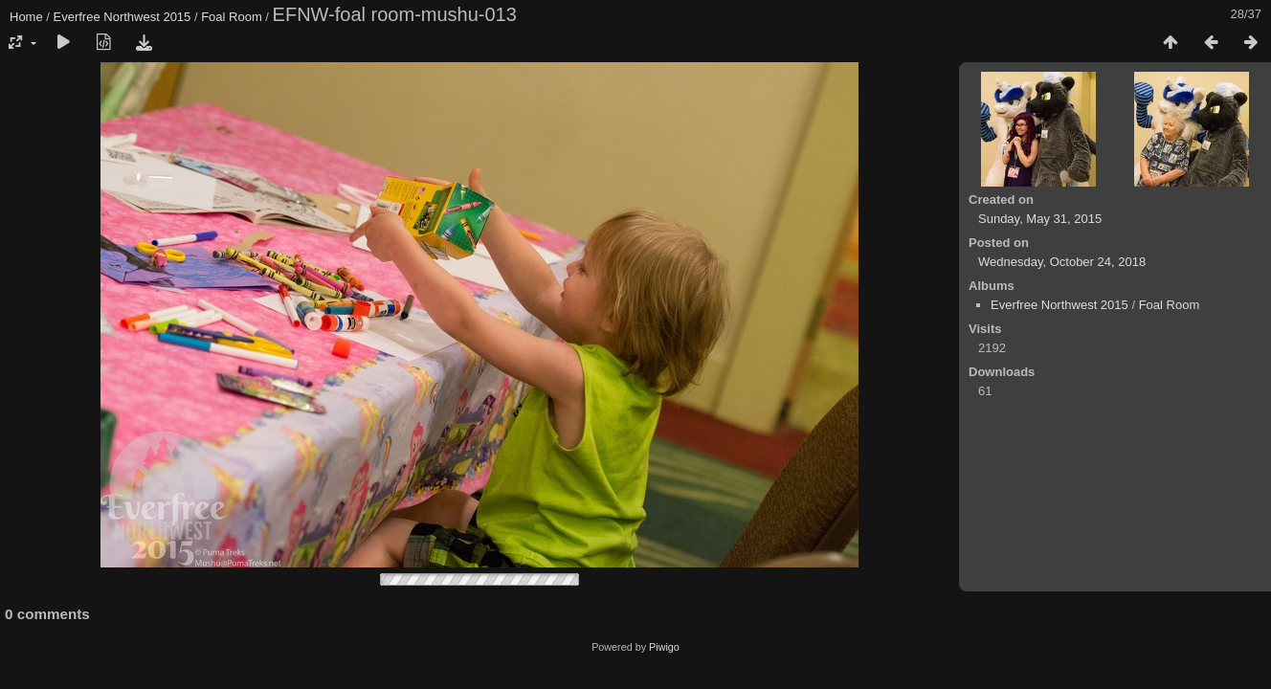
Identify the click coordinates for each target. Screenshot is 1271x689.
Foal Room (231, 17)
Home (26, 17)
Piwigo (664, 647)
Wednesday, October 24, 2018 (1062, 262)
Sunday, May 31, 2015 (1040, 218)
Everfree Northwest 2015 (122, 17)
